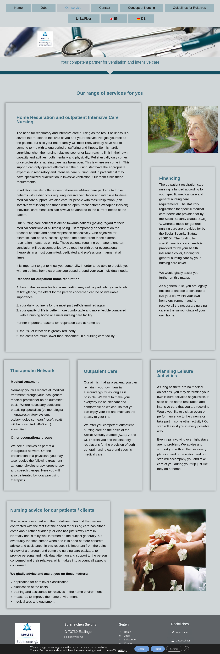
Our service (52, 7)
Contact (73, 7)
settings (117, 650)
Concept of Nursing (99, 7)
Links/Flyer (165, 7)
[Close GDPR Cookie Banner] (191, 649)
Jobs (33, 7)
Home (17, 7)
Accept (138, 648)
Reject (157, 648)
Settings (176, 648)
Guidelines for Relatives (134, 7)
